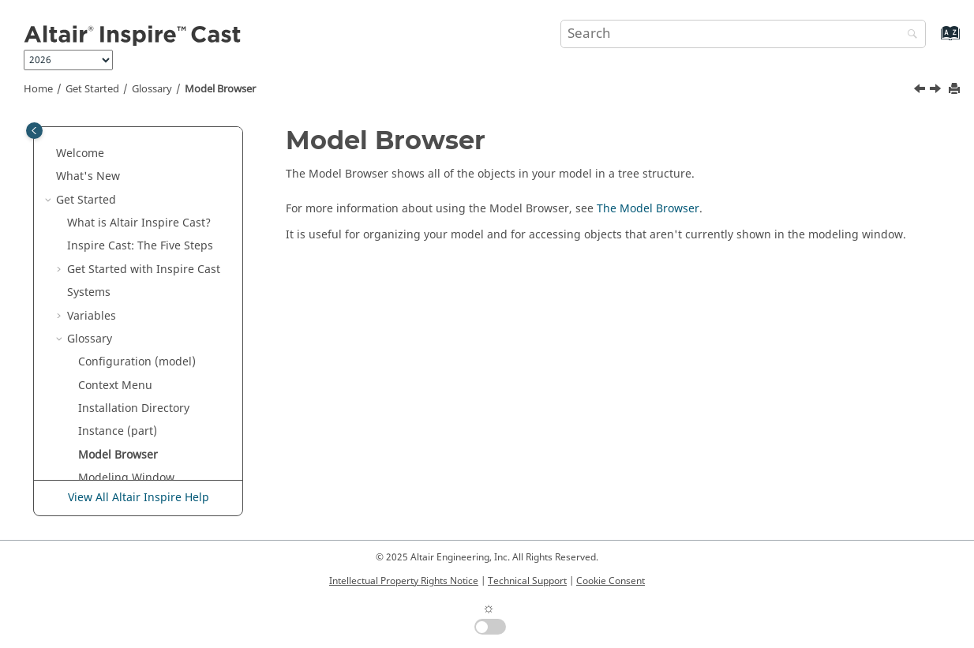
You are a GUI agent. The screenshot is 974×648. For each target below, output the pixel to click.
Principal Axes (115, 451)
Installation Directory (133, 265)
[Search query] (743, 34)
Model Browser (220, 89)
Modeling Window (126, 335)
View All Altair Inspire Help (138, 497)
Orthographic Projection (142, 381)
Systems (89, 149)
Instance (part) (117, 288)
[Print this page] (956, 89)
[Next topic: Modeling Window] (937, 90)
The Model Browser (648, 208)
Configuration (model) (137, 219)
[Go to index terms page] (933, 40)
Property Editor (118, 474)
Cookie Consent (610, 581)
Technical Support (527, 581)
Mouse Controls (119, 358)
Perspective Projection (136, 428)
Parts (91, 404)
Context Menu (115, 242)
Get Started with (143, 126)
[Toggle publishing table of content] (34, 130)
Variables (91, 173)
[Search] (908, 35)
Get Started (92, 89)
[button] (60, 127)
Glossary (152, 89)
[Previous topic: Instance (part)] (921, 90)
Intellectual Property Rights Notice (403, 581)
